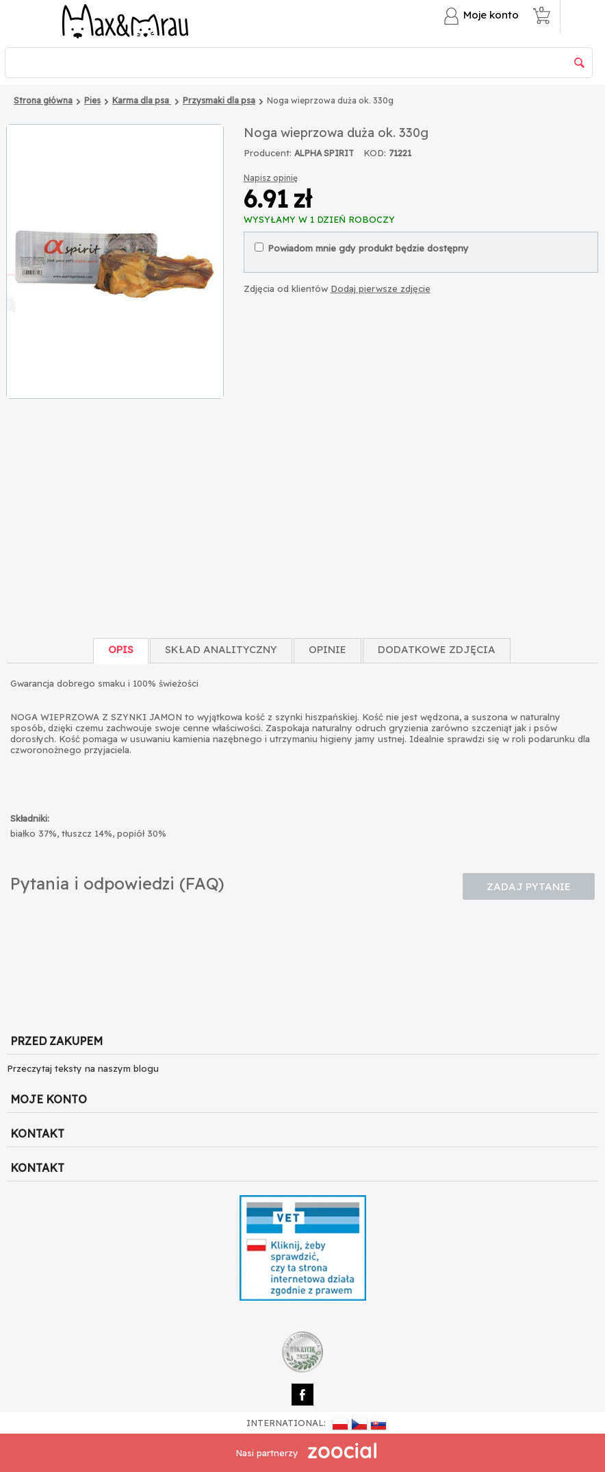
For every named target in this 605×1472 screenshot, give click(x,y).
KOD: (374, 152)
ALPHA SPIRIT (324, 153)
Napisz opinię (271, 178)
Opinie (327, 649)
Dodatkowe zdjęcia (436, 649)
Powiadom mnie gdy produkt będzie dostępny (362, 248)
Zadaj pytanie (529, 886)
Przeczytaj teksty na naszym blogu (83, 1068)
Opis (120, 649)
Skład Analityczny (221, 649)
